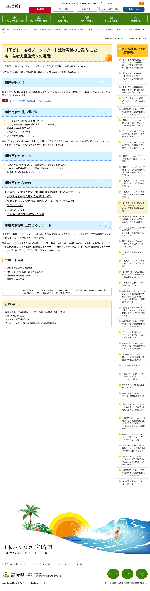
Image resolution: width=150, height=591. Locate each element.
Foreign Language (89, 3)
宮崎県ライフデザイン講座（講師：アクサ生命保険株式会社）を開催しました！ (133, 219)
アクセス (127, 574)
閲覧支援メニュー (68, 3)
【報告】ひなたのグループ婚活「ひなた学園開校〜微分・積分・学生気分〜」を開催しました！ (133, 171)
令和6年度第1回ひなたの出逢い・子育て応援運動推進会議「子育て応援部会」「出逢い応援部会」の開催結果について (133, 423)
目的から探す (63, 9)
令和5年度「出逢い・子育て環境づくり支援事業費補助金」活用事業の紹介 (133, 472)
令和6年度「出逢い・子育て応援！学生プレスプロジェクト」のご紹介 (133, 376)
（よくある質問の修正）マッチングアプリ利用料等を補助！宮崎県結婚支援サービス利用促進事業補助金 (133, 64)
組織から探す (87, 9)
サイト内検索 (101, 3)
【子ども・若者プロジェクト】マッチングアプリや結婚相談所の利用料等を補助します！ (133, 312)
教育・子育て (18, 30)
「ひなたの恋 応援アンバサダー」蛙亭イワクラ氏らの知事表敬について (133, 335)
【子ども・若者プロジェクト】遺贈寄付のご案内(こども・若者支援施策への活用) (133, 207)
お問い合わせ (113, 574)
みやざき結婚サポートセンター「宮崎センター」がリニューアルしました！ (133, 437)
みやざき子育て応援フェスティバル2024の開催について (133, 396)
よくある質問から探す (110, 9)
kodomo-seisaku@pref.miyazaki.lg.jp (39, 323)
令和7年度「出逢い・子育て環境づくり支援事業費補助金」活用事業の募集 (133, 346)
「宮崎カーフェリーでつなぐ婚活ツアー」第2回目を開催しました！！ (133, 194)
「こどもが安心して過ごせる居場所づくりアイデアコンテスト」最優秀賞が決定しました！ (133, 231)
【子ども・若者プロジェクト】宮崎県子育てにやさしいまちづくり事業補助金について (133, 77)
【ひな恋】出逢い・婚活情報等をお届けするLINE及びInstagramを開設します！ (133, 448)
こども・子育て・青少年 (36, 30)
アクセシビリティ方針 (40, 564)
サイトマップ (62, 564)
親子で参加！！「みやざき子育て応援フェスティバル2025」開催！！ (133, 244)
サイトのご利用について (14, 564)
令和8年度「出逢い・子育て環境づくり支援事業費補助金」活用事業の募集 (133, 111)
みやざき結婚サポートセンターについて (133, 482)
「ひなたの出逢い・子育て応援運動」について (133, 284)
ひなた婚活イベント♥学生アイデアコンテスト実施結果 (133, 100)
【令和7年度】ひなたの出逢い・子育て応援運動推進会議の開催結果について (133, 274)
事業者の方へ (134, 9)
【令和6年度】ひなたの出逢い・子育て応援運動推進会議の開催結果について (133, 357)
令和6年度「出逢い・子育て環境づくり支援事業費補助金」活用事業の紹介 (133, 324)
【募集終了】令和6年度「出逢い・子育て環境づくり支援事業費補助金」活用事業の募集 (133, 460)
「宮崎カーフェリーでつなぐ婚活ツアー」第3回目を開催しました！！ (133, 183)
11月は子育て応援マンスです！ (133, 253)
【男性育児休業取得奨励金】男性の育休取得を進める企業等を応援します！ (133, 89)
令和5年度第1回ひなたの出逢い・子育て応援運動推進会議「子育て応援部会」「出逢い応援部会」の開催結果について (133, 296)
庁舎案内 (141, 574)
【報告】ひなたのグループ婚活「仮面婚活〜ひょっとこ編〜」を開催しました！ (133, 123)
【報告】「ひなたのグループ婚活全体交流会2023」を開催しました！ (133, 158)
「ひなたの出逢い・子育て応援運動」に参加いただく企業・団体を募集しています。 (133, 146)
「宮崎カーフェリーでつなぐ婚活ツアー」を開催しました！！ (133, 263)
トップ (8, 30)
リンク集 (78, 564)
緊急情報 (40, 9)
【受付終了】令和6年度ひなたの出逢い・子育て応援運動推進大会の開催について (133, 408)
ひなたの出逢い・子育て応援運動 (63, 30)
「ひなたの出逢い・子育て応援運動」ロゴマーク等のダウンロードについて (133, 134)
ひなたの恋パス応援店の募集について (133, 386)
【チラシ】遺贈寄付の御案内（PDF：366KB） (31, 101)
